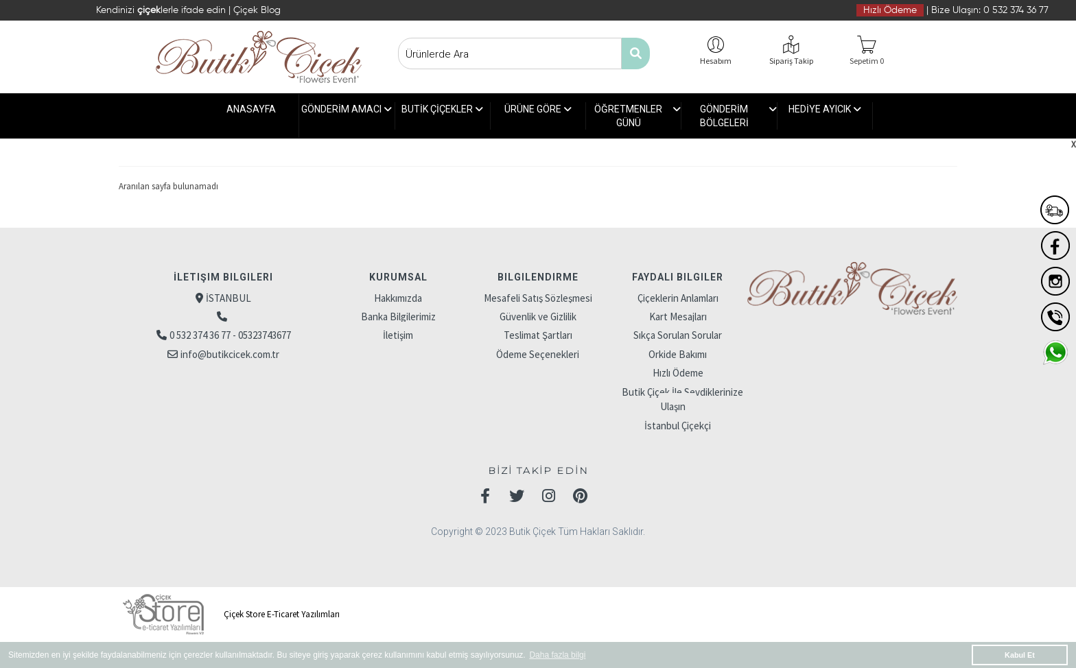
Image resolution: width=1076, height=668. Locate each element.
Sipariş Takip (791, 61)
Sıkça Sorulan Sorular (677, 335)
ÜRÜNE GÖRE (538, 116)
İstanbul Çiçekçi (677, 425)
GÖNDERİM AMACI (346, 116)
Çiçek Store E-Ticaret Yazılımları (229, 614)
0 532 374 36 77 (1016, 10)
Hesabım (716, 61)
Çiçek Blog (257, 10)
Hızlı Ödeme (890, 10)
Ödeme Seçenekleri (537, 354)
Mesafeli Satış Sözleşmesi (538, 298)
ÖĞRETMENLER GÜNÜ (637, 116)
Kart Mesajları (678, 316)
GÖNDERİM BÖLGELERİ (738, 116)
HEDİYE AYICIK (824, 116)
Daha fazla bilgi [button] (557, 655)
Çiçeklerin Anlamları (678, 298)
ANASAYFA (251, 109)
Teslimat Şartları (538, 335)
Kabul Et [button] (1020, 655)
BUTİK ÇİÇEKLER (442, 116)
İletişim (398, 335)
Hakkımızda (398, 298)
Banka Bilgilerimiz (398, 316)
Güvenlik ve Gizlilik (538, 316)
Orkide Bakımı (677, 354)
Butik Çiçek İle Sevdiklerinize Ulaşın (682, 399)
